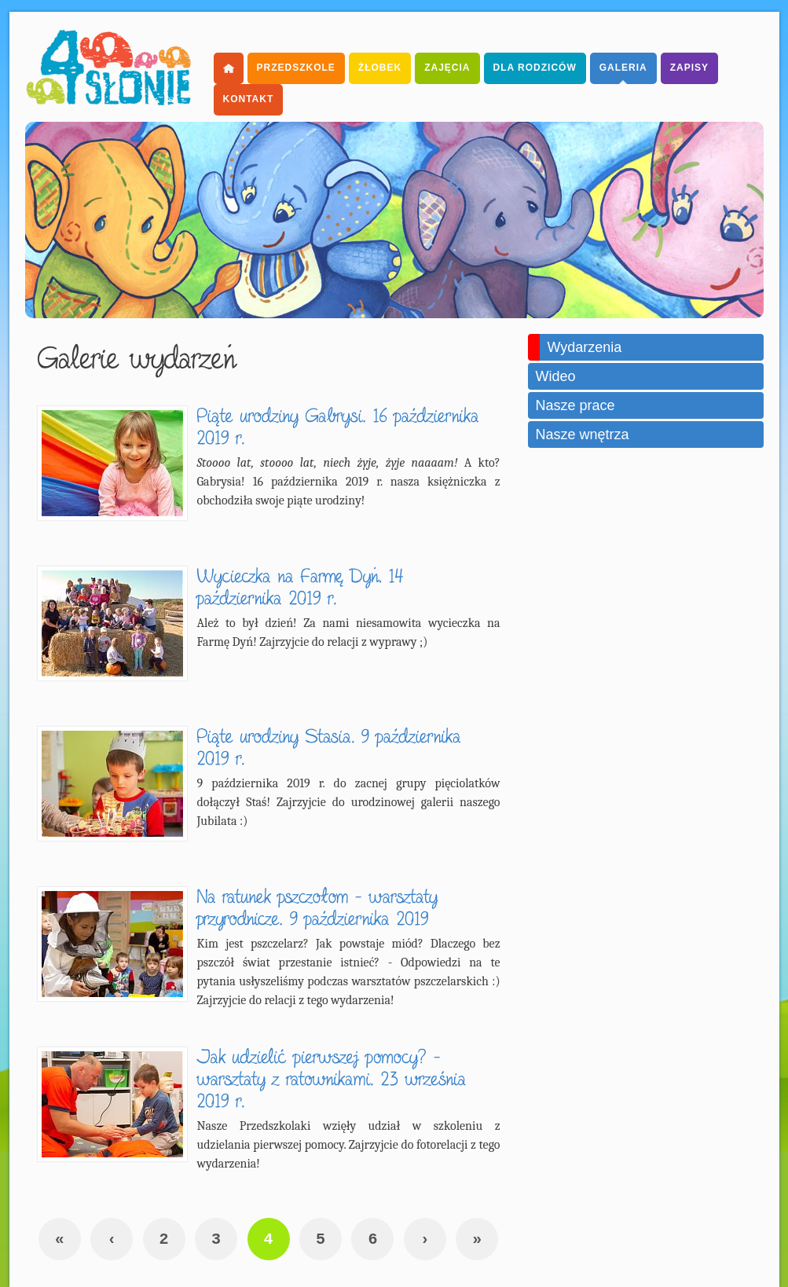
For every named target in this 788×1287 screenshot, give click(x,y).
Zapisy (689, 67)
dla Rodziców (535, 67)
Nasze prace (575, 405)
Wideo (556, 376)
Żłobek (379, 67)
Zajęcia (447, 67)
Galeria (623, 67)
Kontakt (248, 99)
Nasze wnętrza (582, 434)
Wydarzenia (585, 347)
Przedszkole (296, 67)
